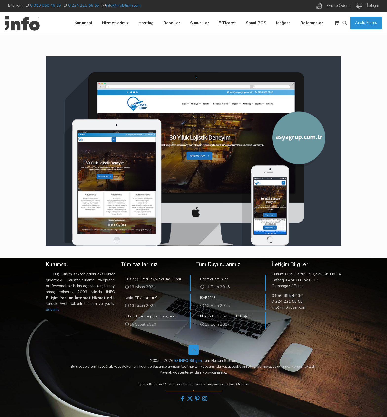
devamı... (53, 309)
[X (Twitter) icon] (190, 398)
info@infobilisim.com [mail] (123, 5)
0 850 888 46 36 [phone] (45, 5)
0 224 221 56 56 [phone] (83, 5)
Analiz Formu (366, 22)
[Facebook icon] (182, 398)
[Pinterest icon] (197, 398)
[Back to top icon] (193, 350)
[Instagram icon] (205, 398)
